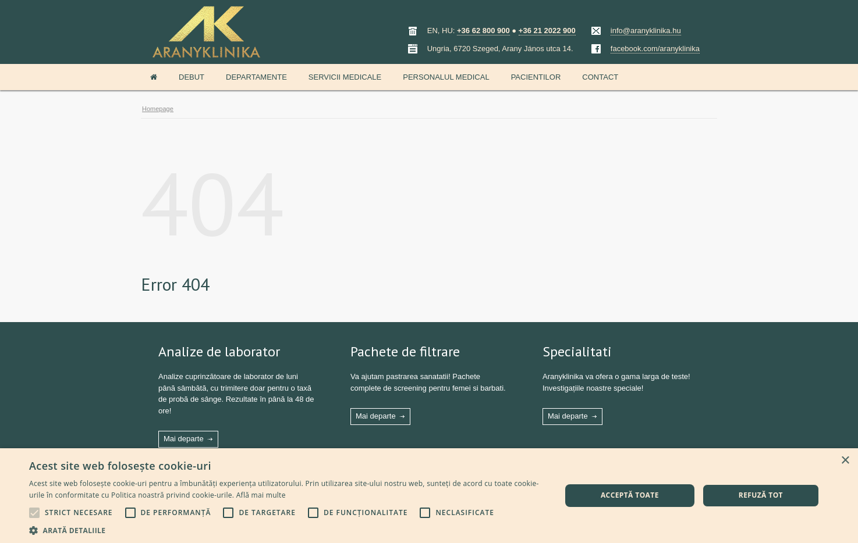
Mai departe (184, 438)
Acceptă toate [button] (630, 495)
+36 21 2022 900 (547, 30)
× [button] (845, 460)
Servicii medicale (345, 77)
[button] (287, 529)
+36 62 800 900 (483, 30)
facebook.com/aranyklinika (655, 48)
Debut (191, 77)
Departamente (256, 77)
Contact (600, 77)
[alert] (429, 495)
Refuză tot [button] (761, 495)
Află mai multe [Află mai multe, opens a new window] (261, 495)
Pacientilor (536, 77)
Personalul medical (446, 77)
